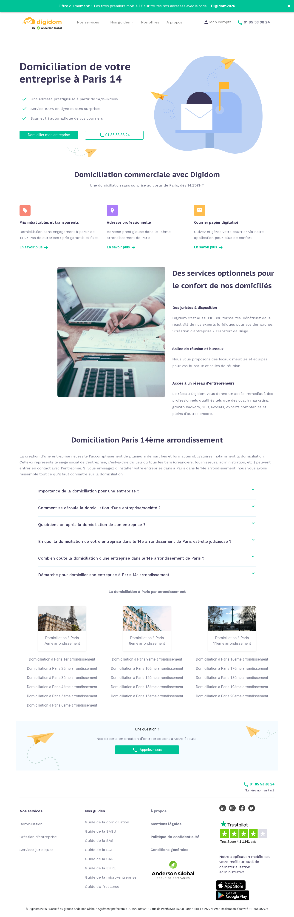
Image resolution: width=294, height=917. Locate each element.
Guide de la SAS (99, 840)
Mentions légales (165, 824)
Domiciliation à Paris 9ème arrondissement (147, 659)
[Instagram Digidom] (233, 808)
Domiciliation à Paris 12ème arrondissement (147, 678)
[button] (147, 6)
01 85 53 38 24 (114, 135)
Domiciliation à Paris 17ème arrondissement (232, 668)
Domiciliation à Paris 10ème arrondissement (147, 668)
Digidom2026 (223, 6)
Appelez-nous (147, 750)
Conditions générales (169, 850)
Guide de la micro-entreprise (110, 877)
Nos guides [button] (120, 22)
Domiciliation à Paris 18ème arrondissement (232, 678)
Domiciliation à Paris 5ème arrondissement (62, 696)
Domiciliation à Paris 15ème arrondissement (147, 696)
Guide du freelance (102, 886)
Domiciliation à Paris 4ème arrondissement (62, 687)
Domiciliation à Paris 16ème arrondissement (232, 659)
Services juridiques (36, 850)
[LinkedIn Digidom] (223, 808)
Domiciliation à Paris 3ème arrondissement (62, 678)
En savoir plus (34, 247)
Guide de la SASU (100, 831)
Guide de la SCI (98, 850)
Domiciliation (31, 824)
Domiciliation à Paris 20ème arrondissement (232, 696)
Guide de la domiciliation (107, 822)
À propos (158, 811)
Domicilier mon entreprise (49, 135)
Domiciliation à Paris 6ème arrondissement (62, 705)
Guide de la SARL (100, 859)
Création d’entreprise (38, 837)
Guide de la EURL (100, 868)
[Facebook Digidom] (243, 808)
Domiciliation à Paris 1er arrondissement (62, 659)
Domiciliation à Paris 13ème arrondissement (147, 687)
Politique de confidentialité (174, 837)
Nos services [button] (88, 22)
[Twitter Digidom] (252, 808)
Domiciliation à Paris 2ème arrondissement (62, 668)
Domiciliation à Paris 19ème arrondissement (232, 687)
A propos (174, 22)
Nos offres (150, 22)
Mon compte (218, 22)
